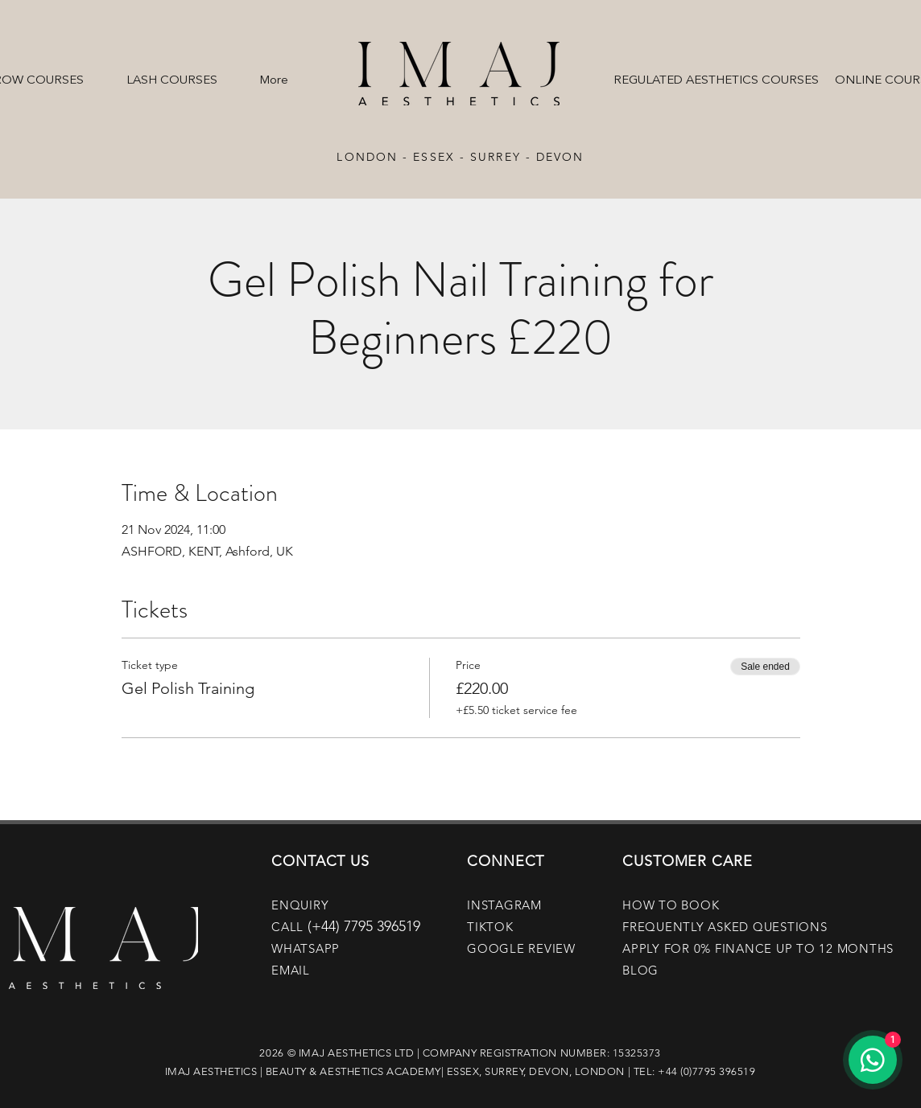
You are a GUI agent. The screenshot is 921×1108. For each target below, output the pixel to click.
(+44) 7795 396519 (364, 926)
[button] (171, 73)
